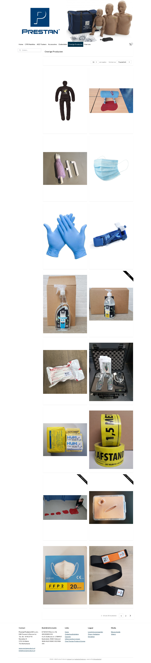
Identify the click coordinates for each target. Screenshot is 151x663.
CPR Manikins (30, 44)
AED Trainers (41, 44)
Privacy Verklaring (94, 634)
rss (73, 659)
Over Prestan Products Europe (75, 641)
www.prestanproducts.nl (27, 648)
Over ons (87, 44)
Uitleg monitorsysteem (72, 639)
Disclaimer (91, 637)
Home (21, 44)
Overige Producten (75, 44)
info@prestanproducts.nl (27, 651)
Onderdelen (63, 44)
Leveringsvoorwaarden (95, 632)
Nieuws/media (115, 632)
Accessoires (52, 44)
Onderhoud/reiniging (72, 634)
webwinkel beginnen (80, 659)
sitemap (69, 659)
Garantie (68, 637)
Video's (113, 634)
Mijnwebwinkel (97, 659)
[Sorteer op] (124, 62)
